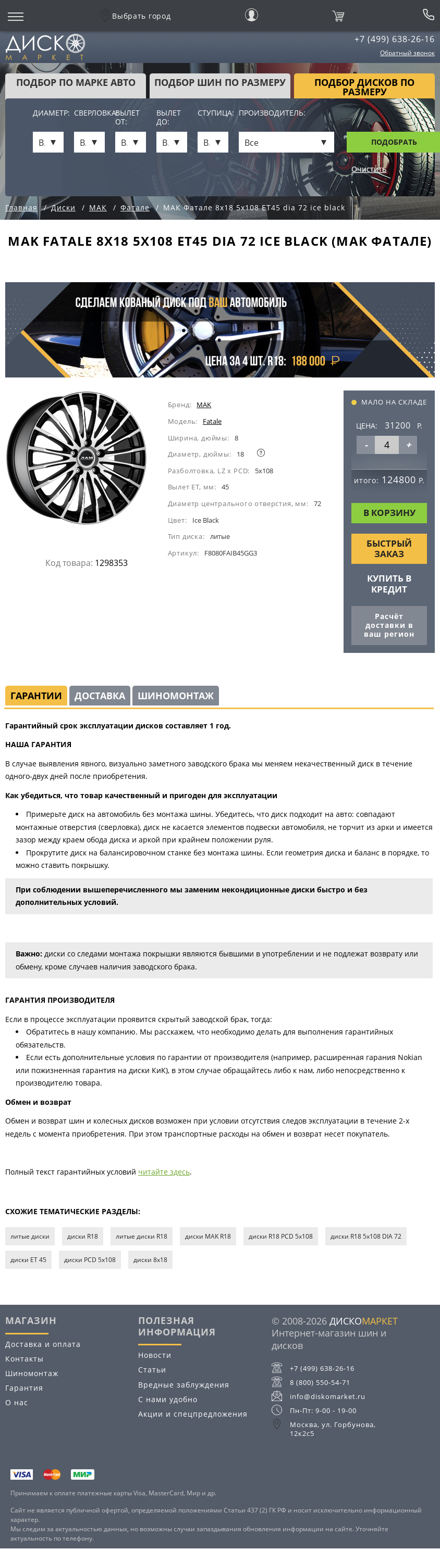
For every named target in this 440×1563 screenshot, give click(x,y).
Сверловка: (89, 113)
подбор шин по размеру (220, 82)
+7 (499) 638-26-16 (395, 39)
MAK (204, 404)
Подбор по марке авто (76, 82)
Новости (155, 1355)
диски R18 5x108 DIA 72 (366, 1236)
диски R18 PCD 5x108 (281, 1236)
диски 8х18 (150, 1259)
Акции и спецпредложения (193, 1414)
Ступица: (213, 113)
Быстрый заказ (389, 548)
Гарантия (24, 1388)
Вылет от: (127, 118)
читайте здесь (164, 1172)
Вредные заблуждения (183, 1385)
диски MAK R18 (208, 1236)
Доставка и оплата (43, 1344)
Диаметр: (48, 113)
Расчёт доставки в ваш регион (389, 625)
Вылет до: (168, 118)
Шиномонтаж (176, 695)
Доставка (100, 695)
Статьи (152, 1370)
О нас (16, 1402)
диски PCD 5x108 (90, 1259)
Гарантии (36, 695)
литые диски (30, 1236)
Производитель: (272, 113)
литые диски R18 (141, 1236)
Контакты (24, 1359)
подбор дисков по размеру (364, 87)
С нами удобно (168, 1399)
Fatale (212, 421)
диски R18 (82, 1236)
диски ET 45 (28, 1259)
